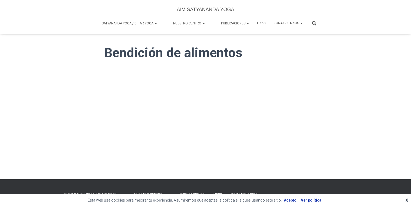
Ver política (311, 200)
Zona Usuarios (288, 23)
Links (261, 23)
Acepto (290, 200)
